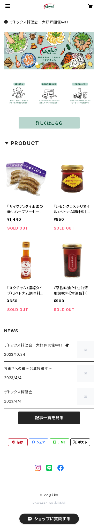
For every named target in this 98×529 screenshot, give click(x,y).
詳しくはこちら (49, 123)
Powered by (49, 503)
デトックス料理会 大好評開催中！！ (36, 22)
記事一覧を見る (49, 417)
